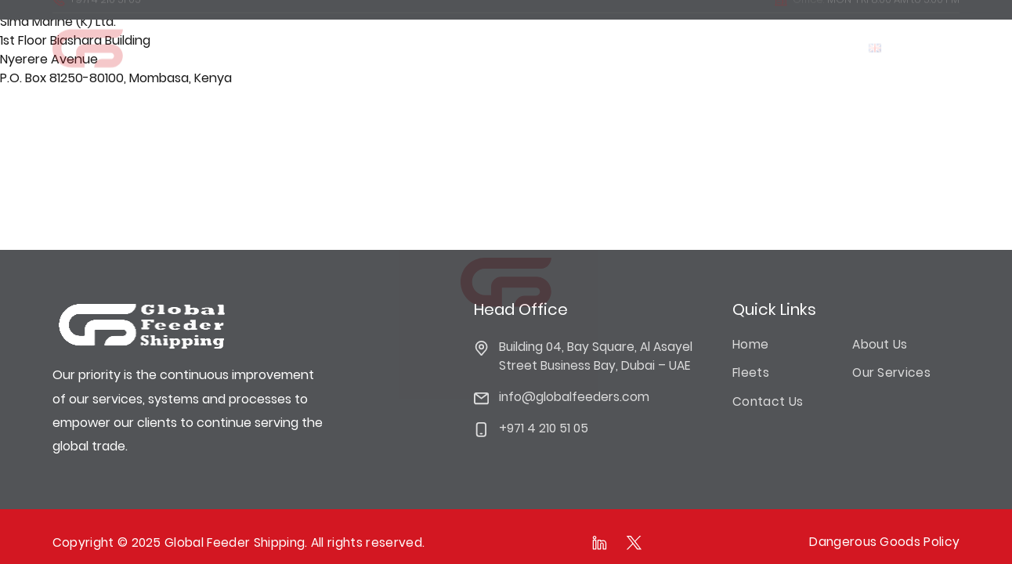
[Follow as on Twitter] (634, 543)
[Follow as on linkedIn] (600, 543)
